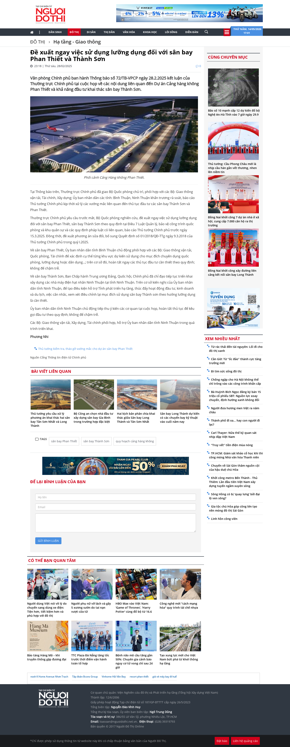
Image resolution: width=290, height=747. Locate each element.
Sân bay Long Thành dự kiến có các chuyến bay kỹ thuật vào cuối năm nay (179, 418)
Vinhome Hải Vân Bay (114, 676)
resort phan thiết (139, 676)
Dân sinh (55, 32)
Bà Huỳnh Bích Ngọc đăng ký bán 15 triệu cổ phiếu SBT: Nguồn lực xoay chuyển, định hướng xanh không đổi (235, 396)
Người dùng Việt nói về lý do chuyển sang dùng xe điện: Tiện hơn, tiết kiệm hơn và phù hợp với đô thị (47, 609)
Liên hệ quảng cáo (245, 741)
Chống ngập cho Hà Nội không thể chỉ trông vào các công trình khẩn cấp (235, 381)
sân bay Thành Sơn (96, 441)
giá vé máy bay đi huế (164, 676)
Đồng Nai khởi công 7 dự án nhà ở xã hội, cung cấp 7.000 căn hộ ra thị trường (233, 221)
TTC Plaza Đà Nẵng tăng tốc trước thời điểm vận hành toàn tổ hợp (90, 659)
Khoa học (150, 32)
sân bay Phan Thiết (64, 441)
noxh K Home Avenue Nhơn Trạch (49, 676)
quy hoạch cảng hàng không (135, 441)
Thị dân (109, 32)
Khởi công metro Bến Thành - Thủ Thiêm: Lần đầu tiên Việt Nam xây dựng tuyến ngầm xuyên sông (233, 482)
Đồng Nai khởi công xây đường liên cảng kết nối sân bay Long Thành (232, 273)
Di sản (91, 32)
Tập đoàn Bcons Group (85, 676)
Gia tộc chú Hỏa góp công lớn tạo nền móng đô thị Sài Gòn (233, 508)
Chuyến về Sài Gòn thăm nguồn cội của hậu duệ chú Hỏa (234, 467)
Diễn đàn (191, 32)
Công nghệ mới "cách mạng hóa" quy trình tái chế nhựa (179, 605)
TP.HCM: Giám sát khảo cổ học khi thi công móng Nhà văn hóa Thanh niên (236, 455)
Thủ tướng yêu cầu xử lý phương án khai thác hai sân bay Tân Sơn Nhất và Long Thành (50, 420)
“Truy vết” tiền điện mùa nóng (232, 445)
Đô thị (74, 32)
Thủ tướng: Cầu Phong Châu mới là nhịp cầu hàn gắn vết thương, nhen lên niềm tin (232, 168)
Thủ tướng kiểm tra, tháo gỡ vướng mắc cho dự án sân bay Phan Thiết (85, 349)
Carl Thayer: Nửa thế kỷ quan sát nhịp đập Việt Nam (233, 435)
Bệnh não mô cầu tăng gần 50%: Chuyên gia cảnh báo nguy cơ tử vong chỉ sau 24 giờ (134, 661)
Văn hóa (129, 32)
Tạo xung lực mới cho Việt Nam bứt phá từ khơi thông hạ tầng (179, 659)
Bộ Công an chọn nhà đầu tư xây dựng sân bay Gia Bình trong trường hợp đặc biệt (93, 418)
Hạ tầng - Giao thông (76, 41)
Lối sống (171, 32)
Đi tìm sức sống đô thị (226, 371)
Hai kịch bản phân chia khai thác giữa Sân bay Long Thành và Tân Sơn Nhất (136, 418)
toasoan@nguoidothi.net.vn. (119, 721)
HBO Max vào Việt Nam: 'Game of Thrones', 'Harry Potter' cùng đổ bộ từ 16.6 (134, 607)
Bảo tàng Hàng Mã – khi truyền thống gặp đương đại (46, 657)
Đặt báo (222, 741)
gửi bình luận (48, 541)
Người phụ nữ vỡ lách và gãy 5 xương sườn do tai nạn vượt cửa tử (91, 607)
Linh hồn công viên (224, 519)
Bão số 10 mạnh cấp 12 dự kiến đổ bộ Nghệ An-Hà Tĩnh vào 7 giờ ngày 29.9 (234, 112)
